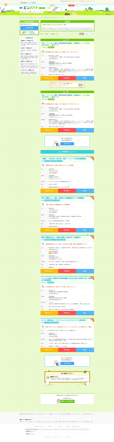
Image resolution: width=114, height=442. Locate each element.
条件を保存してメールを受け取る (31, 32)
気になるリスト (26, 12)
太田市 (25, 42)
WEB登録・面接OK (24, 72)
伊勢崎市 (29, 42)
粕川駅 (23, 58)
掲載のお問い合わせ (76, 426)
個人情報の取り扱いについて (39, 426)
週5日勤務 (28, 73)
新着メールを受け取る (67, 401)
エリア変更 (48, 8)
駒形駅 (33, 57)
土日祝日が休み (34, 73)
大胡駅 (29, 57)
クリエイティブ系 (27, 64)
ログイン (77, 5)
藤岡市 (28, 44)
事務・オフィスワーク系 (25, 63)
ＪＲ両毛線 (23, 50)
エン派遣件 (23, 2)
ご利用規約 (50, 426)
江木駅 (26, 58)
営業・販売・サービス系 (68, 28)
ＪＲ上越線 (28, 50)
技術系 (25, 66)
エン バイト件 (31, 2)
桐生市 (34, 42)
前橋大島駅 (32, 56)
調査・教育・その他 (34, 67)
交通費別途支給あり (33, 72)
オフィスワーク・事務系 (58, 28)
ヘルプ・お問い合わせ (58, 426)
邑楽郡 (32, 44)
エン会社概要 (67, 426)
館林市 (25, 44)
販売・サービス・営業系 (36, 421)
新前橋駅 (25, 57)
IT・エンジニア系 (54, 421)
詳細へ (85, 78)
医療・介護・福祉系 (31, 66)
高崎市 (22, 42)
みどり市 (23, 45)
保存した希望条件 (39, 12)
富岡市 (36, 44)
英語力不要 (23, 73)
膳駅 (36, 57)
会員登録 (71, 5)
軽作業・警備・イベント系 (77, 421)
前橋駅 (22, 56)
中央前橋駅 (26, 56)
